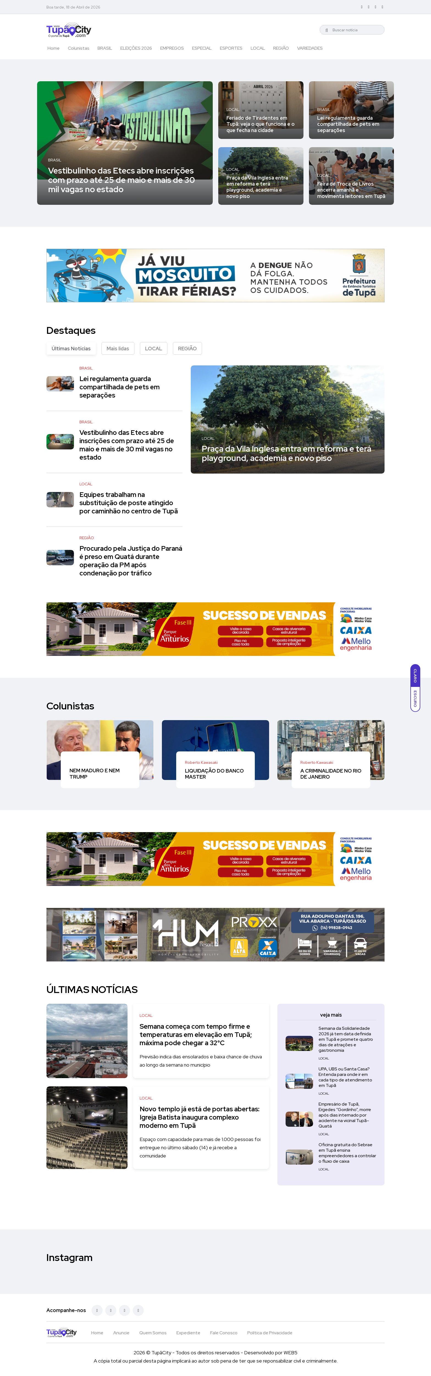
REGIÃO (281, 48)
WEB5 (290, 1352)
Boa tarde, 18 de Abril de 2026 (73, 7)
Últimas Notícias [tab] (71, 348)
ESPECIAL (202, 48)
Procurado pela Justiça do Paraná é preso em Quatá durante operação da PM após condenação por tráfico (130, 561)
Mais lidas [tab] (118, 348)
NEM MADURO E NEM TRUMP (95, 774)
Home (54, 48)
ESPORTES (231, 48)
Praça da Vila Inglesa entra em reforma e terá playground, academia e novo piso (257, 187)
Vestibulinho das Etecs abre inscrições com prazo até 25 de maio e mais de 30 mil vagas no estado (121, 179)
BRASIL (105, 48)
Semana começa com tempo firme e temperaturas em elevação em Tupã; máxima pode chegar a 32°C (198, 1034)
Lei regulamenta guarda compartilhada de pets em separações (348, 124)
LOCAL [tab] (153, 348)
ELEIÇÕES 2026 (136, 48)
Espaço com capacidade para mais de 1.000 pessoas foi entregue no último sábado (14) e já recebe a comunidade (198, 1147)
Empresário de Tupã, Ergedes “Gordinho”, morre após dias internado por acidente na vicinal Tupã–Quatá (345, 1115)
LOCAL (258, 48)
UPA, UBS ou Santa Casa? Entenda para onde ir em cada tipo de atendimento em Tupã (345, 1077)
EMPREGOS (172, 48)
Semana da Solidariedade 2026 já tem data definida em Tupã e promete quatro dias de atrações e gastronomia (346, 1039)
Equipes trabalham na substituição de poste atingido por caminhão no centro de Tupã (128, 503)
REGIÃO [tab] (187, 348)
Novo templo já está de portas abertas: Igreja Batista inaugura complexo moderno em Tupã (189, 1117)
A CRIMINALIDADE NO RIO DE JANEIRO (330, 774)
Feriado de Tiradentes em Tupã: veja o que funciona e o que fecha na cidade (260, 124)
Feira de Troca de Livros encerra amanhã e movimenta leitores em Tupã (351, 190)
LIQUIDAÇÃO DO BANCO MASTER (214, 774)
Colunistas (78, 48)
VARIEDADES (310, 48)
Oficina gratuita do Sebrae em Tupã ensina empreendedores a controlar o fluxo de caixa (347, 1153)
